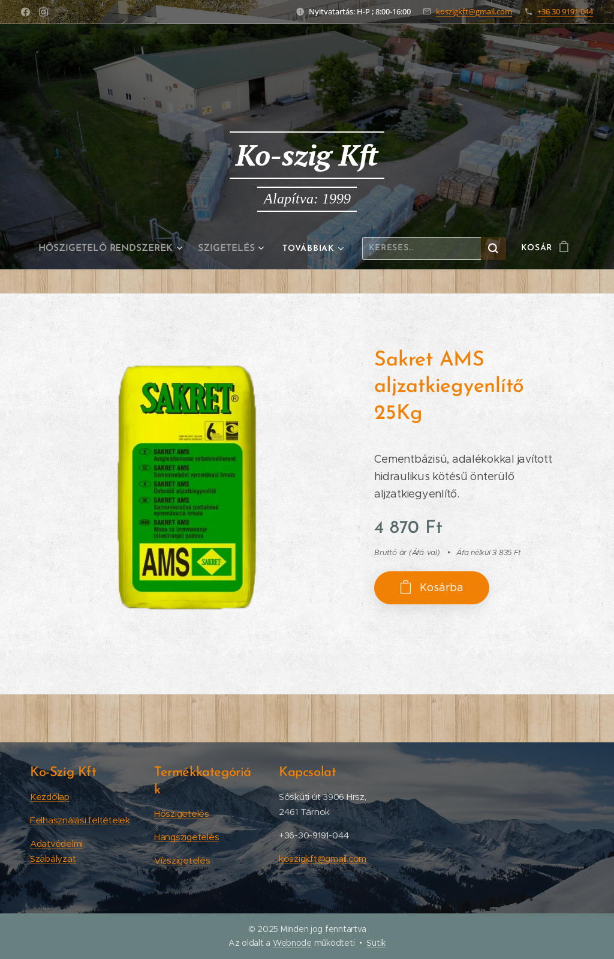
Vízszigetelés (182, 860)
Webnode (292, 942)
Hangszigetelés (186, 837)
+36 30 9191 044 (565, 11)
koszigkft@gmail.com (474, 11)
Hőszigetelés (181, 813)
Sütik (376, 942)
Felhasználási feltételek (80, 819)
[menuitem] (114, 248)
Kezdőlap (50, 796)
